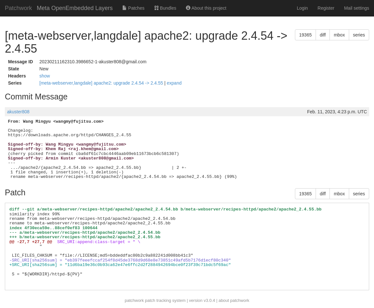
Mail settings (356, 8)
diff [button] (323, 34)
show (44, 75)
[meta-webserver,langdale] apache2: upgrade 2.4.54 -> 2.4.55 (101, 83)
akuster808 (18, 111)
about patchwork (233, 300)
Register (326, 8)
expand (174, 83)
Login (302, 8)
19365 (305, 34)
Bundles (165, 8)
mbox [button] (339, 34)
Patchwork (18, 8)
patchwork (134, 300)
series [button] (359, 34)
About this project (206, 8)
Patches (133, 8)
